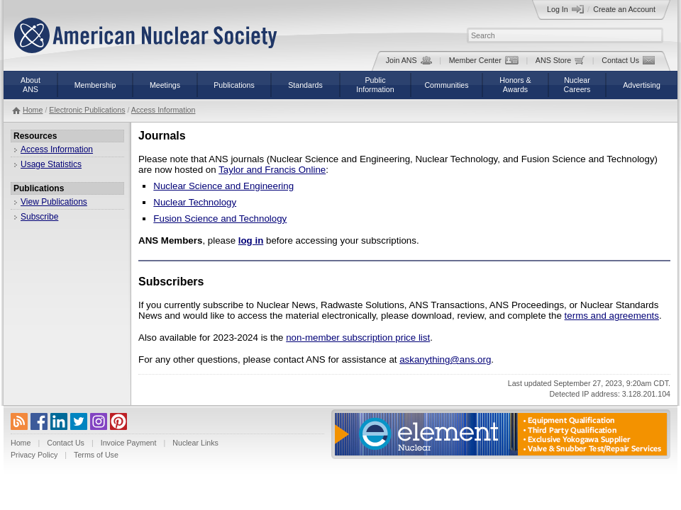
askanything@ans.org (445, 359)
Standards (305, 85)
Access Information (163, 110)
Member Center (484, 60)
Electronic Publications (87, 110)
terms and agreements (612, 315)
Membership (95, 85)
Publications (234, 85)
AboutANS (30, 85)
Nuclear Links (195, 442)
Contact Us (628, 60)
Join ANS (409, 60)
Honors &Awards (515, 85)
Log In (565, 9)
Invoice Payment (129, 442)
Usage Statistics (51, 164)
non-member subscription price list (358, 337)
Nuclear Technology (194, 202)
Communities (446, 85)
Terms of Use (96, 454)
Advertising (641, 85)
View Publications (54, 202)
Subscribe (39, 217)
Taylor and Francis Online (272, 169)
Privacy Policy (34, 454)
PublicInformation (375, 85)
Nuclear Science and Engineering (223, 186)
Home (33, 110)
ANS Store (560, 60)
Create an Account (624, 9)
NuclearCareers (577, 85)
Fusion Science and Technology (220, 218)
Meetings (165, 85)
